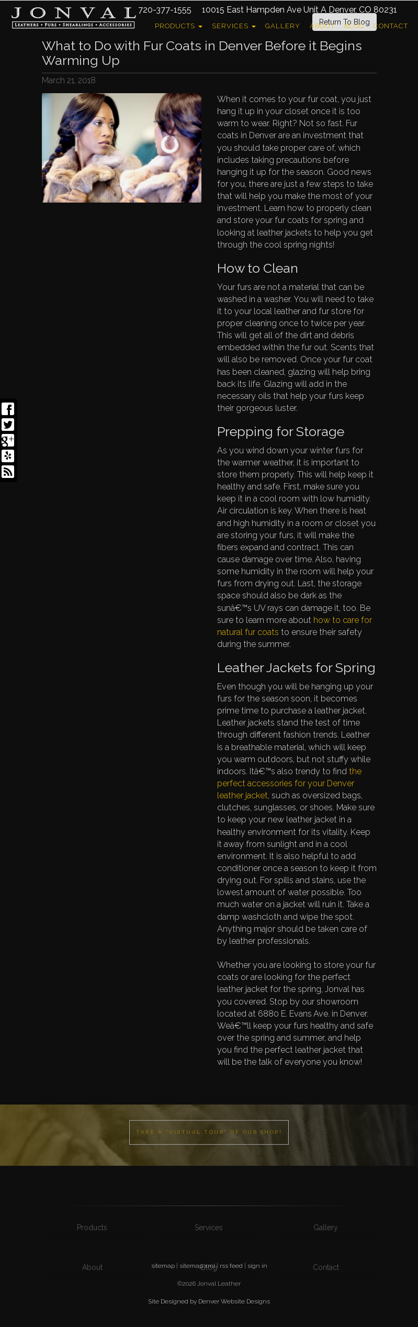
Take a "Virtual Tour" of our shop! (209, 1150)
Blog (354, 26)
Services (234, 26)
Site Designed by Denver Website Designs (209, 1301)
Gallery (282, 26)
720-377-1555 (164, 10)
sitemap (163, 1265)
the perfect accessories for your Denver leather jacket (289, 783)
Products (178, 26)
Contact (391, 26)
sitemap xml (197, 1265)
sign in (257, 1265)
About (322, 26)
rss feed (231, 1265)
